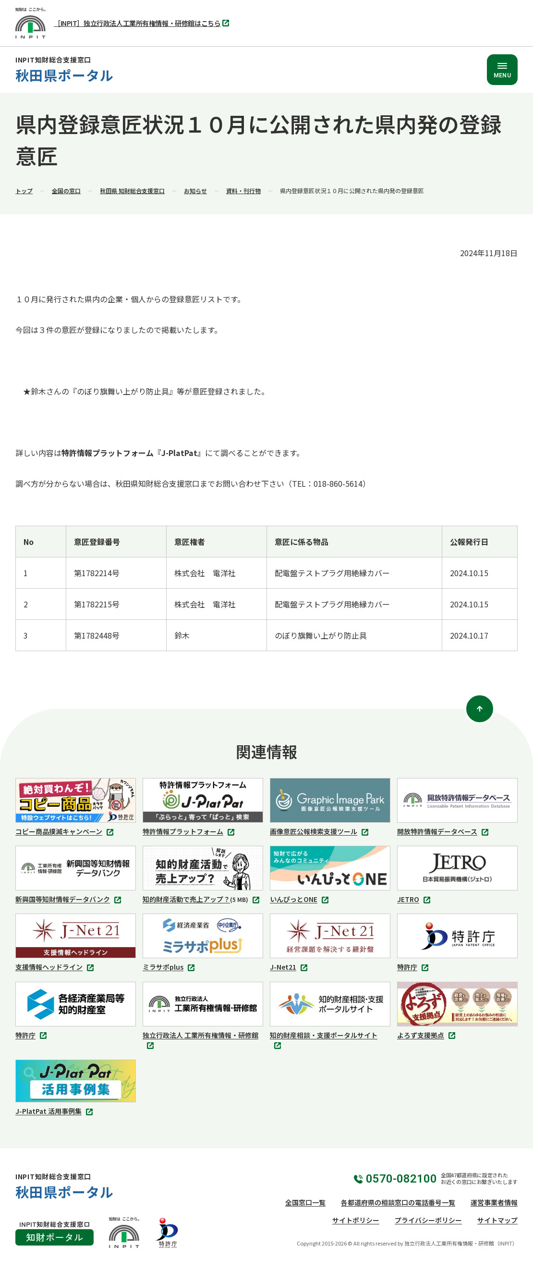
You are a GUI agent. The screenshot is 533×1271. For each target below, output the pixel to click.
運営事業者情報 (494, 1202)
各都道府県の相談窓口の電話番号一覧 (398, 1202)
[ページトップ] (479, 708)
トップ (24, 190)
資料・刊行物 (243, 190)
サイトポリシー (355, 1220)
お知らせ (195, 190)
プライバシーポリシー (428, 1220)
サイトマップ (497, 1220)
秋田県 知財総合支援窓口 (132, 190)
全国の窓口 (66, 190)
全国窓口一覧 (305, 1202)
